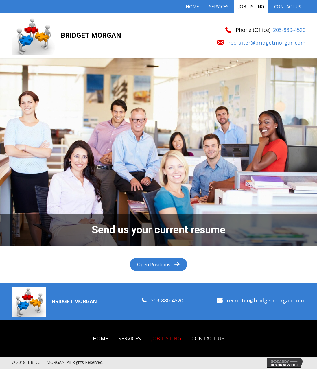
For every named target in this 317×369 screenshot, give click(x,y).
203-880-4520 (289, 29)
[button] (158, 264)
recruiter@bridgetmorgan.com (266, 42)
